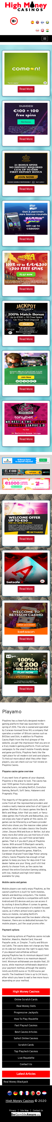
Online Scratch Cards (26, 999)
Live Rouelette (26, 1058)
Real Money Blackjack (15, 1082)
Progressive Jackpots (26, 1012)
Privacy (12, 1110)
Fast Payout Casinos (26, 1025)
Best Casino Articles (26, 1032)
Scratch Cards (26, 1045)
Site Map (24, 1110)
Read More (26, 89)
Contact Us (26, 1064)
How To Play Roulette (26, 1019)
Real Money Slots (26, 1006)
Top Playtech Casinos (26, 1051)
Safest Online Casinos (26, 1038)
